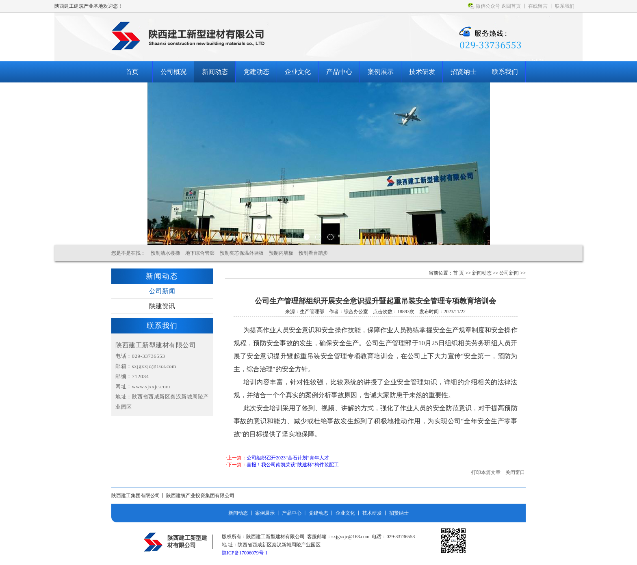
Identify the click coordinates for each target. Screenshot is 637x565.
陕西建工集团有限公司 (135, 495)
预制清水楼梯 (165, 253)
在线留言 (538, 6)
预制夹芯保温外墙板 (242, 253)
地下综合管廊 (199, 253)
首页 (132, 71)
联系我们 (564, 6)
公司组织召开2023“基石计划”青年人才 (288, 458)
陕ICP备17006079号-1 (245, 553)
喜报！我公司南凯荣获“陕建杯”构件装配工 (293, 465)
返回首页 (511, 6)
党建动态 (256, 71)
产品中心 (339, 71)
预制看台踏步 (313, 253)
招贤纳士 (464, 71)
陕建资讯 (162, 306)
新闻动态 (215, 71)
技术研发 (422, 71)
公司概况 (173, 71)
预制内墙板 (281, 253)
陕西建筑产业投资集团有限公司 (200, 495)
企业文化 (298, 71)
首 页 (458, 273)
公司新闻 (162, 291)
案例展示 (381, 71)
